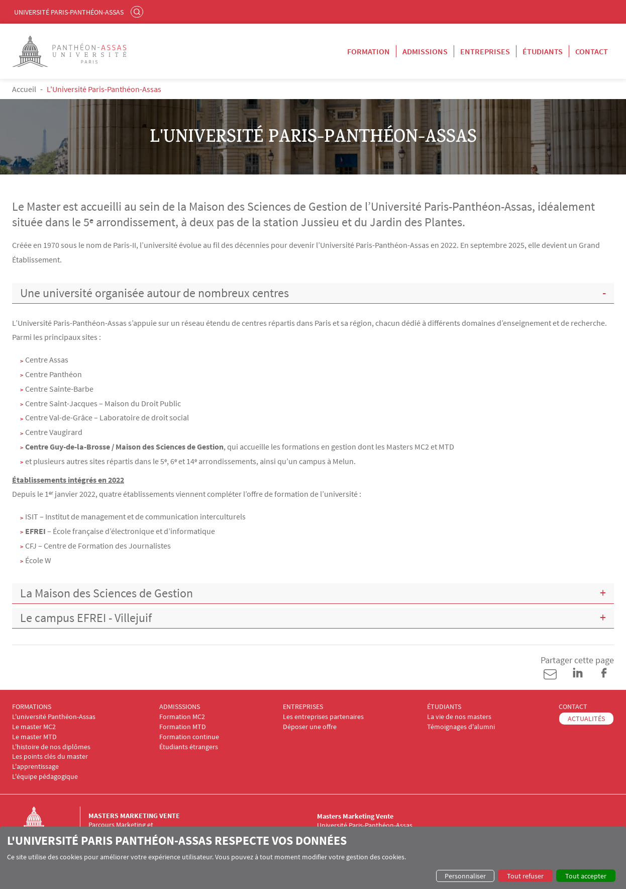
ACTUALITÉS (586, 718)
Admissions (425, 51)
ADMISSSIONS (179, 706)
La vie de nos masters (459, 717)
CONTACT (573, 706)
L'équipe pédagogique (45, 776)
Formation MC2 (182, 717)
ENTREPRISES (303, 706)
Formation (368, 51)
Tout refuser (525, 875)
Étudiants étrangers (188, 747)
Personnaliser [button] (465, 875)
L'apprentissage (35, 766)
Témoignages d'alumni (461, 727)
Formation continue (189, 737)
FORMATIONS (31, 706)
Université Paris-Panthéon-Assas (69, 12)
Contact (591, 51)
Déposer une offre (310, 727)
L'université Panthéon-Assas (53, 717)
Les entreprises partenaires (323, 717)
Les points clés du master (50, 756)
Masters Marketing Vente (134, 815)
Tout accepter (585, 875)
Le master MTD (34, 737)
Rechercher (138, 11)
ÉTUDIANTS (444, 706)
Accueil (24, 89)
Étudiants (543, 51)
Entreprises (485, 51)
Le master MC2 (34, 727)
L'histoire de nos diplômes (51, 747)
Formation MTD (182, 727)
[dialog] (313, 858)
